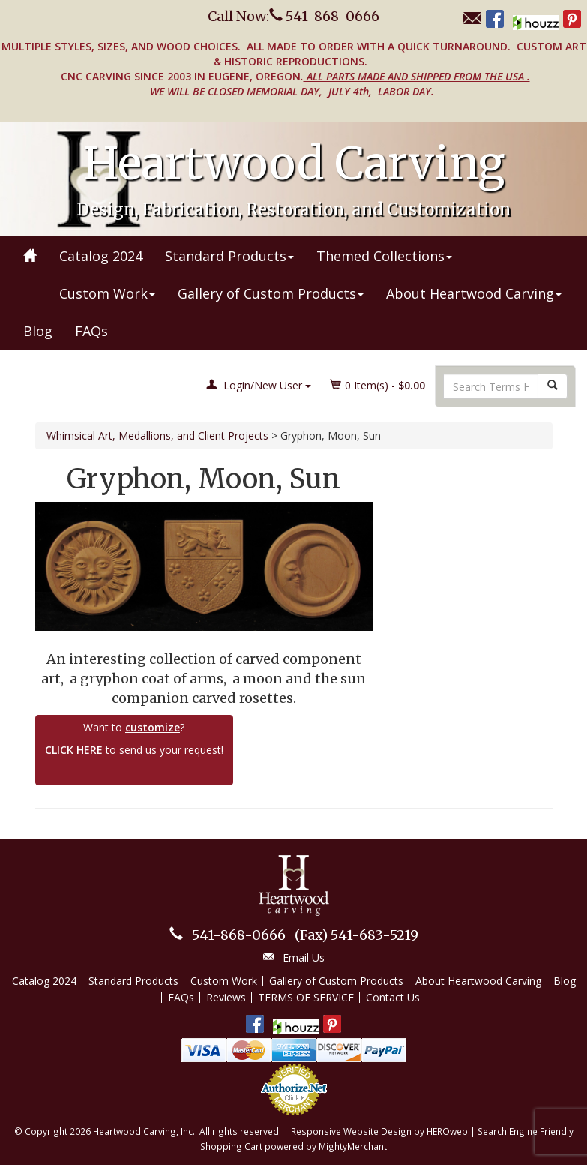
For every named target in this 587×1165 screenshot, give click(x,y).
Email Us (304, 957)
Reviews (226, 997)
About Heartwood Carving (474, 293)
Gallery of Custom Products (271, 293)
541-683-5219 (356, 935)
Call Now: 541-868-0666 (293, 16)
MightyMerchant (353, 1146)
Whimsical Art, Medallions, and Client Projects (157, 435)
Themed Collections (384, 256)
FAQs (91, 331)
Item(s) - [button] (378, 385)
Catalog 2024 (100, 256)
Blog (37, 331)
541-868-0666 (239, 935)
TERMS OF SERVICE (306, 997)
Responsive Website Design (351, 1131)
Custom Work (107, 293)
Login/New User (258, 385)
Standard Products (229, 256)
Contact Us (393, 997)
